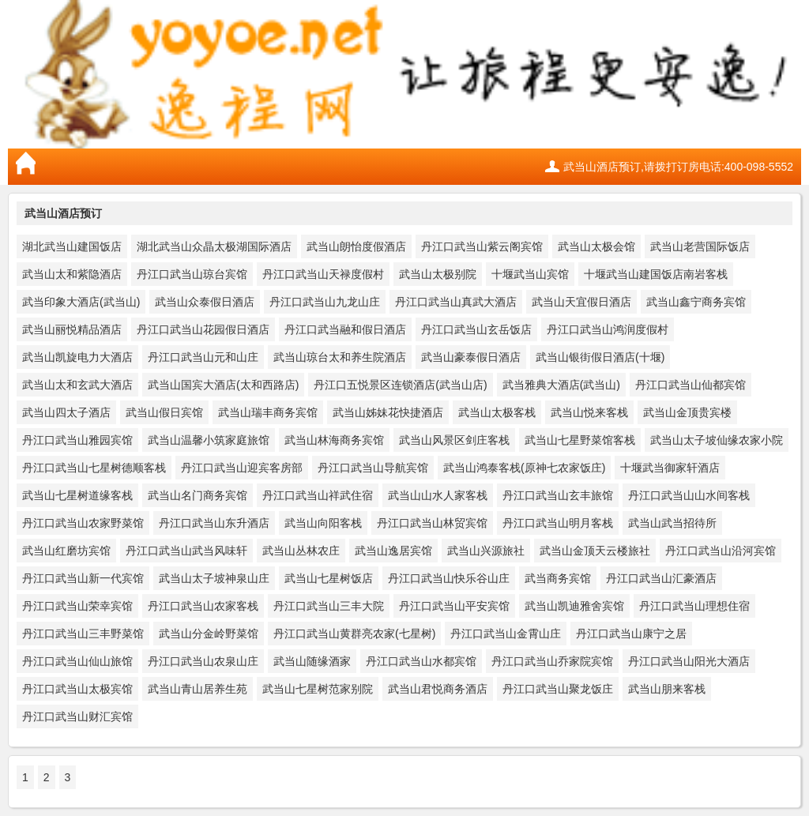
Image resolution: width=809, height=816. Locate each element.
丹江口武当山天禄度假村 (323, 274)
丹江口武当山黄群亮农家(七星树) (354, 633)
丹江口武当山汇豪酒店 (661, 578)
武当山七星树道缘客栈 (77, 495)
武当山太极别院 (437, 274)
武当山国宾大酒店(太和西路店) (223, 384)
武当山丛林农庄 (301, 550)
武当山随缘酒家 (312, 661)
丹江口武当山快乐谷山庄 (449, 578)
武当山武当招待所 (672, 523)
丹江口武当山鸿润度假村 (607, 329)
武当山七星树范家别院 (317, 689)
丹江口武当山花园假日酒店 (203, 329)
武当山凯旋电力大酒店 (77, 357)
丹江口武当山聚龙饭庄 (557, 689)
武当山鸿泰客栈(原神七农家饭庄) (524, 467)
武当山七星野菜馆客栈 (580, 440)
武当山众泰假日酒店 (204, 301)
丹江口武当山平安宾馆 (454, 606)
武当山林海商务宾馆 (334, 440)
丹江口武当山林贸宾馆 (432, 523)
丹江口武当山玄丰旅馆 (557, 495)
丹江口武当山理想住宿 (694, 606)
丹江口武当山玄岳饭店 (476, 329)
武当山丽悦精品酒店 (72, 329)
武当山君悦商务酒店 (437, 689)
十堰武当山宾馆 (530, 274)
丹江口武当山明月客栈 (557, 523)
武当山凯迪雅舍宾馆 (574, 606)
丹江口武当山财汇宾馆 (77, 716)
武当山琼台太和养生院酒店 (339, 357)
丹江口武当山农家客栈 (203, 606)
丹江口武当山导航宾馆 (373, 467)
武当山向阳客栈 (323, 523)
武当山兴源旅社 (486, 550)
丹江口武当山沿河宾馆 (720, 550)
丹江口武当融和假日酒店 (345, 329)
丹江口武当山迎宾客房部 (242, 467)
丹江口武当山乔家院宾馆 (552, 661)
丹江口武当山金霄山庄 (505, 633)
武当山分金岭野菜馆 (208, 633)
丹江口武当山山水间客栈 (689, 495)
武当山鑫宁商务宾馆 (696, 301)
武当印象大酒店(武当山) (81, 301)
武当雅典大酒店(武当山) (561, 384)
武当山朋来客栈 (667, 689)
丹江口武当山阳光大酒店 (689, 661)
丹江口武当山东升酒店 (214, 523)
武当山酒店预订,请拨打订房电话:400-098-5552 (678, 166)
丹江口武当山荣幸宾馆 (77, 606)
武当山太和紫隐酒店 (72, 274)
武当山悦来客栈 (589, 412)
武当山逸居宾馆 (393, 550)
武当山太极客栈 (497, 412)
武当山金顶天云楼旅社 (595, 550)
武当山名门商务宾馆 (197, 495)
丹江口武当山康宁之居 (631, 633)
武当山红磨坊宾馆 (66, 550)
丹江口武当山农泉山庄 (203, 661)
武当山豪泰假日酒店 (471, 357)
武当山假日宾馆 (164, 412)
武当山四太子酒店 (66, 412)
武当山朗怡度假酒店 (356, 246)
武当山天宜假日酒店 (581, 301)
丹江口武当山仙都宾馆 (690, 384)
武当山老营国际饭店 (700, 246)
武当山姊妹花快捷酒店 (388, 412)
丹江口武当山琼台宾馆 (192, 274)
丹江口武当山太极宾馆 (77, 689)
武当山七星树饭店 (328, 578)
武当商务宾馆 (558, 578)
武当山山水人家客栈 (437, 495)
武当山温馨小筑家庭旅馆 (208, 440)
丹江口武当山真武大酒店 (456, 301)
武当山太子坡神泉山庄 (214, 578)
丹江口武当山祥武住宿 (317, 495)
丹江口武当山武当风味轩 (186, 550)
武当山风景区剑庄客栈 (454, 440)
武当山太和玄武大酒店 (77, 384)
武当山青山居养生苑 (197, 689)
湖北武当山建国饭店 (72, 246)
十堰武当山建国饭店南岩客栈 (656, 274)
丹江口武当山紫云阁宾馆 (482, 246)
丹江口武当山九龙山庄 (324, 301)
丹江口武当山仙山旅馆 (77, 661)
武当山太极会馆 (596, 246)
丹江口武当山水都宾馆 (421, 661)
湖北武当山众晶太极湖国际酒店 (214, 246)
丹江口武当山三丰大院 (328, 606)
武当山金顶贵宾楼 (687, 412)
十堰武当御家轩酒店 (670, 467)
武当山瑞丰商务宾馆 (268, 412)
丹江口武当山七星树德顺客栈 (94, 467)
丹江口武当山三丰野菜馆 (83, 633)
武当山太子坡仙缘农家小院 (716, 440)
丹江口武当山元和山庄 (203, 357)
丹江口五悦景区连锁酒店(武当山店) (400, 384)
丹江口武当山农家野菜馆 (83, 523)
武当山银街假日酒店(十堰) (600, 357)
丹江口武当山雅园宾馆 (77, 440)
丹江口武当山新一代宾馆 (83, 578)
